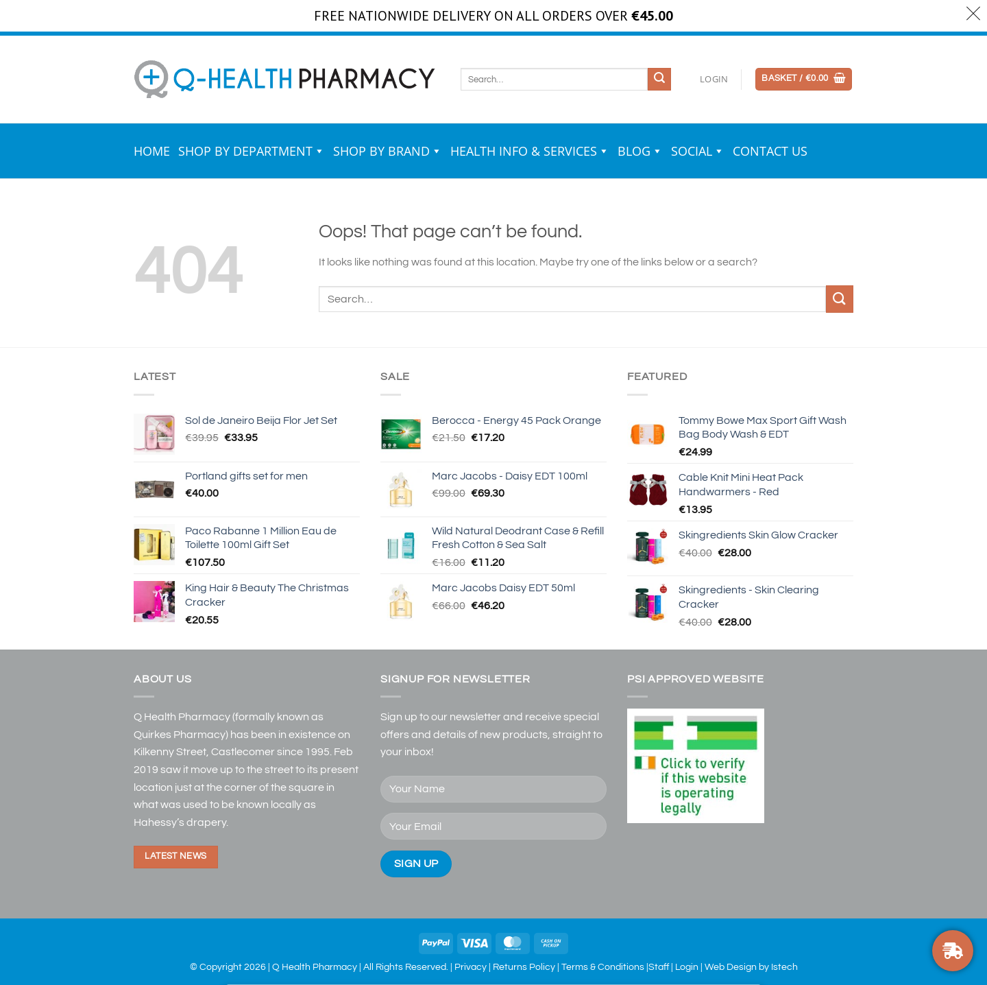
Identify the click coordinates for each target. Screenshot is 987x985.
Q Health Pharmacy (314, 967)
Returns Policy (524, 967)
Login (686, 967)
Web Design (731, 967)
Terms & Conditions (602, 967)
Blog (640, 150)
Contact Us (770, 151)
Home (152, 151)
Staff (658, 967)
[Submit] (659, 79)
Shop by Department (251, 150)
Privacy (470, 967)
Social (697, 150)
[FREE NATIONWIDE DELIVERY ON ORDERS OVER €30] (952, 950)
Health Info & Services (529, 150)
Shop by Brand (387, 150)
